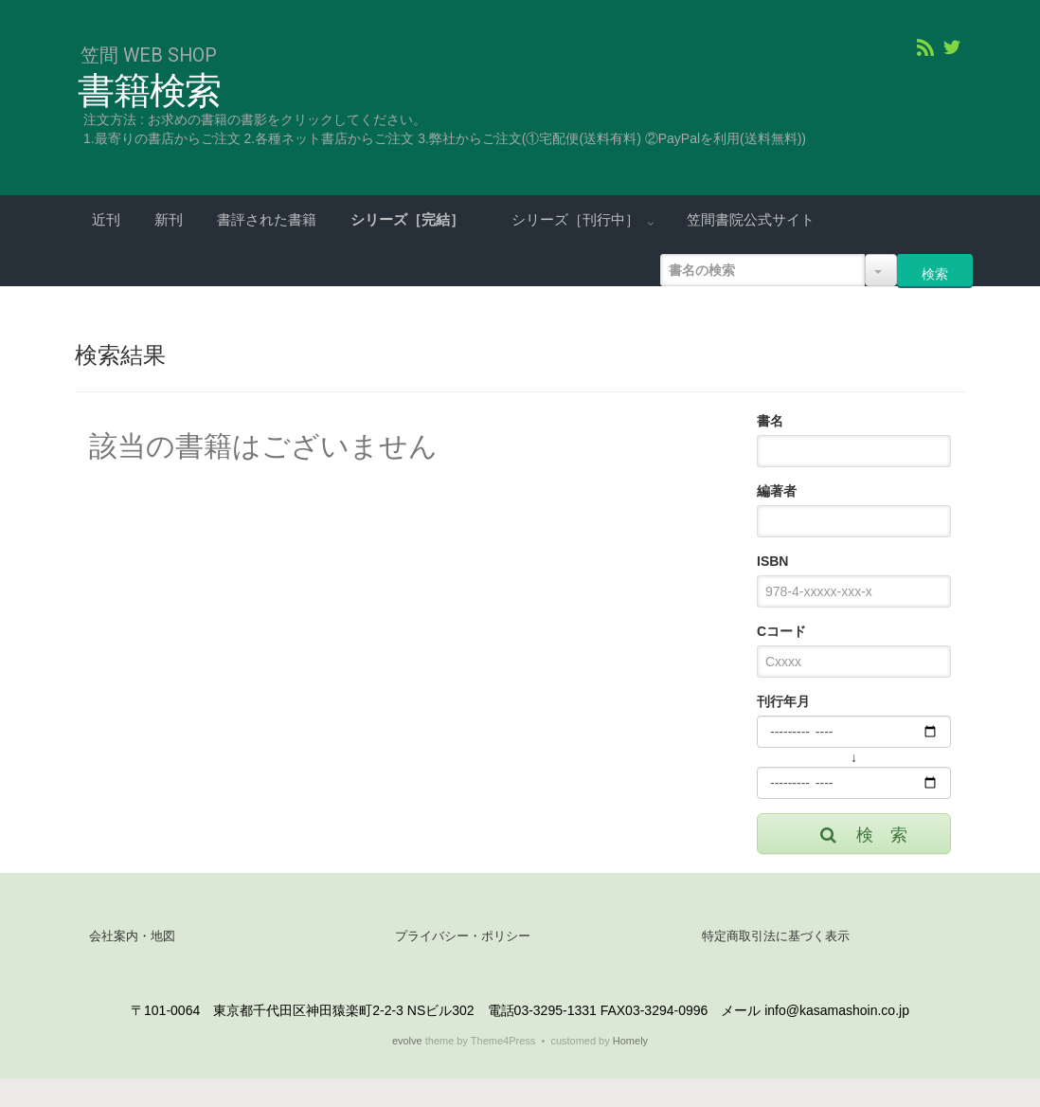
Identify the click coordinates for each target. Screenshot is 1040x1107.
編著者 (777, 491)
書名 (770, 420)
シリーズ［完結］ (409, 219)
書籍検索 (149, 91)
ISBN (772, 561)
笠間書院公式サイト (751, 219)
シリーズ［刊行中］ (577, 219)
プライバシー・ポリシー (462, 936)
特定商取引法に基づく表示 (776, 936)
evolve (407, 1040)
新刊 (168, 219)
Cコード (781, 631)
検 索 (862, 835)
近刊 (106, 219)
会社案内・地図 (132, 936)
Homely (630, 1040)
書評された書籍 (266, 219)
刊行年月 (783, 701)
